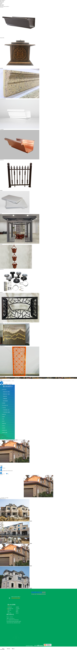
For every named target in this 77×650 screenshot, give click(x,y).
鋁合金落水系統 (4, 389)
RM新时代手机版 (2, 649)
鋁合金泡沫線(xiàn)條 (5, 405)
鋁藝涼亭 (3, 421)
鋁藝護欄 (3, 416)
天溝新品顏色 (5, 398)
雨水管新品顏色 (5, 400)
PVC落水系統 (4, 407)
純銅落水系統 (4, 414)
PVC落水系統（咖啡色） (6, 412)
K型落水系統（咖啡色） (6, 391)
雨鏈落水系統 (4, 423)
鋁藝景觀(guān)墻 (4, 430)
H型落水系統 (5, 396)
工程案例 (2, 497)
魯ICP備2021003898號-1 (29, 645)
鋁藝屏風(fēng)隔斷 (4, 432)
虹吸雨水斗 (3, 425)
